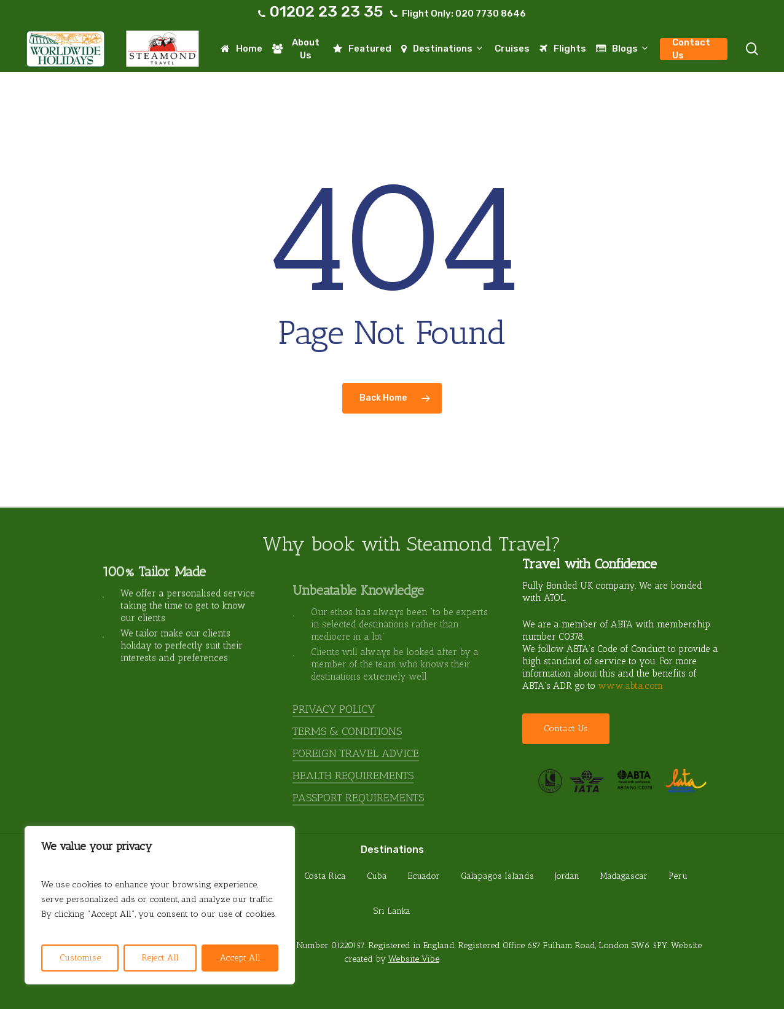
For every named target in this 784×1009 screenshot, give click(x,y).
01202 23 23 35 (326, 11)
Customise (80, 957)
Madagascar (624, 876)
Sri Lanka (392, 911)
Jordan (567, 876)
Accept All (240, 957)
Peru (678, 876)
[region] (160, 905)
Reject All (160, 957)
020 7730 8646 (490, 13)
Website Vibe (413, 959)
